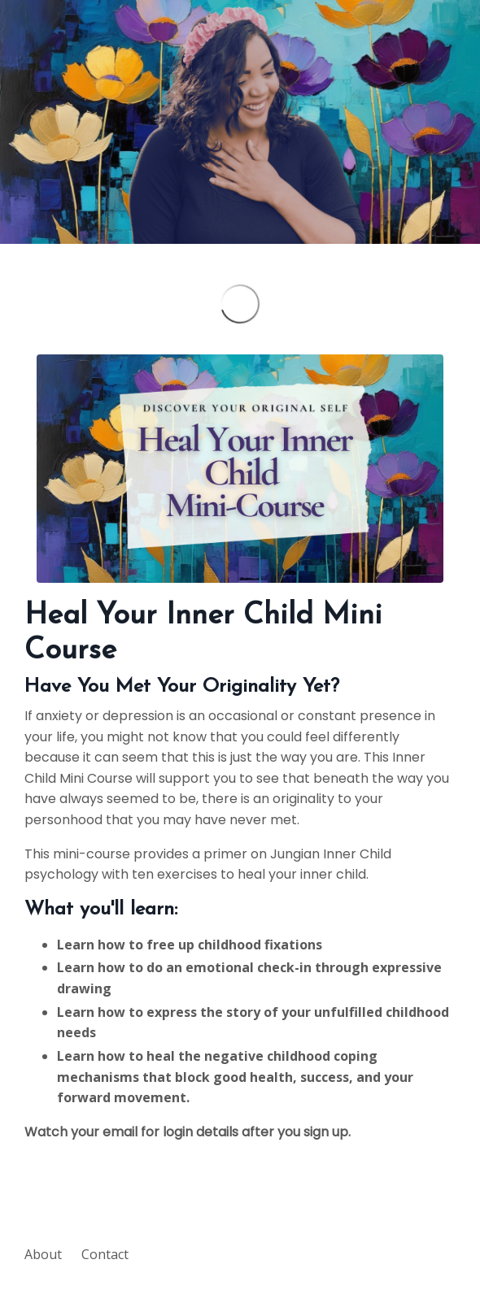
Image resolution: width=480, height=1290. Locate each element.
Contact (105, 1254)
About (43, 1254)
